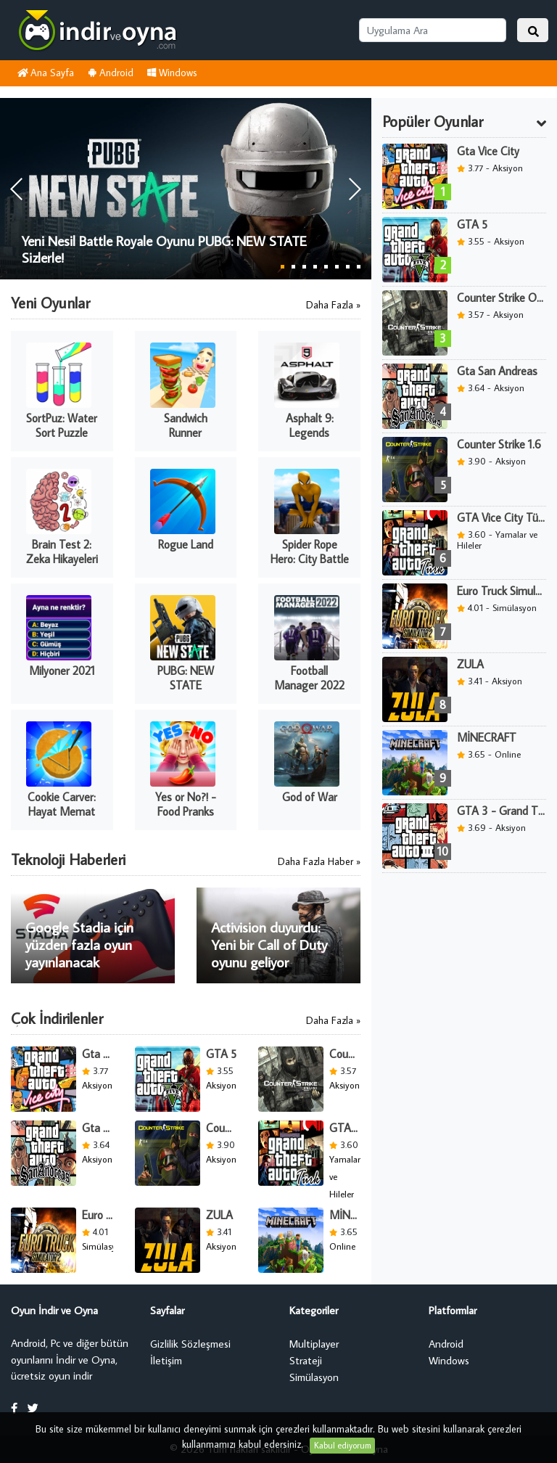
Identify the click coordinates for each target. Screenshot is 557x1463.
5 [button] (326, 267)
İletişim (166, 1360)
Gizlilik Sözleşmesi (190, 1344)
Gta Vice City (97, 1053)
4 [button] (315, 267)
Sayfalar (167, 1310)
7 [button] (348, 267)
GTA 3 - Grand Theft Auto (501, 810)
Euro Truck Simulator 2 (97, 1215)
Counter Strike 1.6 (221, 1127)
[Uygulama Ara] (432, 30)
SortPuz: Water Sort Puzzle (61, 425)
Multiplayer (314, 1344)
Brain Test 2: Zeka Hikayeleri (62, 551)
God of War (309, 797)
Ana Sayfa (45, 72)
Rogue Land (185, 544)
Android (110, 72)
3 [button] (304, 267)
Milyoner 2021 (62, 670)
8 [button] (358, 267)
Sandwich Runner (185, 425)
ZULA (219, 1215)
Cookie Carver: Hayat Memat (62, 804)
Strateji (305, 1360)
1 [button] (282, 267)
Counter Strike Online (344, 1053)
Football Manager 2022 (309, 677)
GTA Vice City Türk (344, 1127)
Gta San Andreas (97, 1127)
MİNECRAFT (344, 1215)
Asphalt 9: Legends (310, 425)
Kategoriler (313, 1310)
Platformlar (452, 1310)
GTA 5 (221, 1053)
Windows (172, 72)
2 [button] (293, 267)
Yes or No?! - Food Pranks (185, 804)
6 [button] (337, 267)
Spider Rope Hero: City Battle (310, 551)
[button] (354, 189)
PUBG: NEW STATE (185, 677)
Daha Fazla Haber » (319, 861)
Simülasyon (314, 1377)
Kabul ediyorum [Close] (342, 1445)
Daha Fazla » (333, 304)
